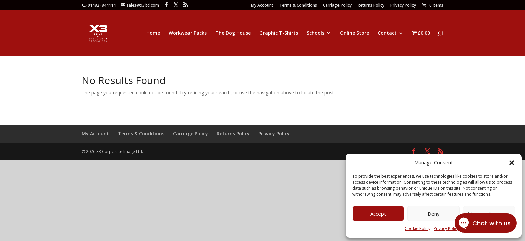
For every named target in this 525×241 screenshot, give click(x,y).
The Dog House (233, 33)
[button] (511, 162)
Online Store (354, 33)
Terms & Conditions (298, 5)
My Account (262, 5)
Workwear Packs (188, 33)
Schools (315, 33)
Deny (434, 213)
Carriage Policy (337, 5)
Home (153, 33)
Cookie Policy (417, 228)
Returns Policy (371, 5)
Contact (387, 33)
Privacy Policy (403, 5)
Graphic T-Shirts (278, 33)
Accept (378, 213)
